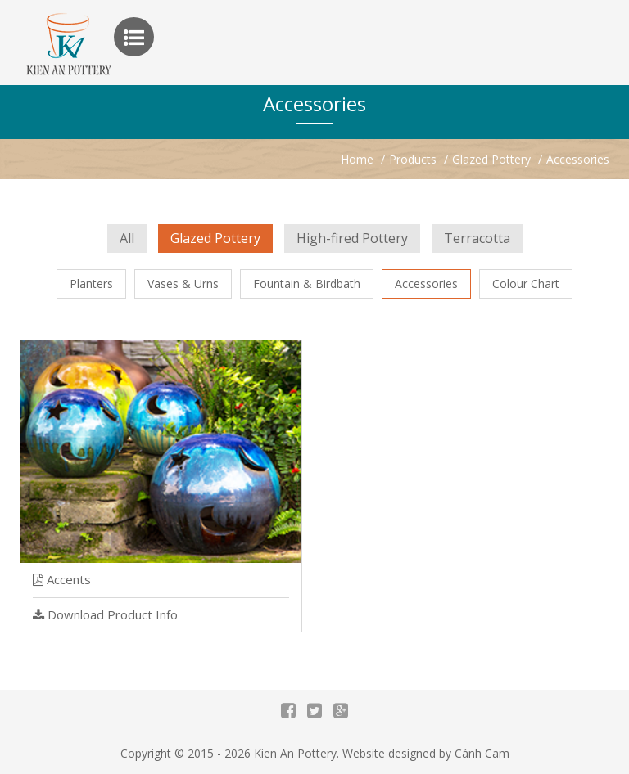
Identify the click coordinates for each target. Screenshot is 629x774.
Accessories (426, 283)
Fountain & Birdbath (306, 283)
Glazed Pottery (215, 238)
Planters (91, 283)
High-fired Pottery (352, 238)
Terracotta (477, 238)
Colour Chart (525, 283)
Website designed (389, 753)
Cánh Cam (482, 753)
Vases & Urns (183, 283)
